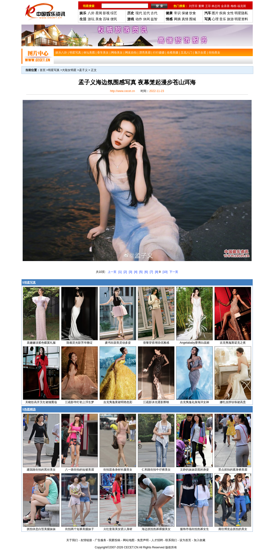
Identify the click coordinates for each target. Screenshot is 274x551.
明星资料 (241, 19)
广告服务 (100, 540)
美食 (98, 19)
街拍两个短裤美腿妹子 (79, 529)
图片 (215, 13)
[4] (135, 272)
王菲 (208, 6)
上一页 (112, 272)
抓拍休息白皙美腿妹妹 (41, 529)
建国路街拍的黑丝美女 (41, 469)
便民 (113, 19)
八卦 (91, 13)
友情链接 (86, 540)
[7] (151, 272)
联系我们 (171, 540)
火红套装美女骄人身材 (117, 529)
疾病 (222, 13)
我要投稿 (114, 540)
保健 (185, 13)
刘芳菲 (193, 6)
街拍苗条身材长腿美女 (117, 469)
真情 (185, 19)
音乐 (222, 19)
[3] (130, 272)
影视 (106, 13)
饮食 (192, 13)
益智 (154, 19)
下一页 (173, 272)
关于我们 (72, 540)
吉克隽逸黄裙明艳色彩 (117, 402)
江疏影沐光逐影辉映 (156, 402)
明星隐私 (241, 13)
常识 (177, 13)
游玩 (91, 19)
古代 (154, 13)
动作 (138, 19)
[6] (146, 272)
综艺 (113, 13)
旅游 (230, 19)
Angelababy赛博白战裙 (194, 342)
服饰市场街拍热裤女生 (194, 529)
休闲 (146, 19)
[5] (140, 272)
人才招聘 (157, 540)
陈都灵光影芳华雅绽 (80, 342)
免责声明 (143, 540)
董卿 (201, 6)
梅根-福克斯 (238, 6)
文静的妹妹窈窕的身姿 (194, 469)
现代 (138, 13)
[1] (119, 272)
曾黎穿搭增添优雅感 (156, 342)
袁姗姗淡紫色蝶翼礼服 (41, 342)
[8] (156, 272)
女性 (230, 13)
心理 (215, 19)
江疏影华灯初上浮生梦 (79, 402)
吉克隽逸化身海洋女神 (194, 402)
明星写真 (54, 70)
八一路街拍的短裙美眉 (79, 469)
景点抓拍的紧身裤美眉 (232, 469)
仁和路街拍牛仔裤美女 (156, 469)
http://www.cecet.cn (122, 91)
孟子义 (83, 70)
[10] (165, 272)
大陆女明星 (69, 70)
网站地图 (128, 540)
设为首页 (185, 540)
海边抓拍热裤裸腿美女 (156, 529)
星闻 (98, 13)
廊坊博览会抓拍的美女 (232, 529)
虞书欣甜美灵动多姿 (118, 342)
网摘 (177, 19)
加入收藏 (199, 540)
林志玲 (216, 6)
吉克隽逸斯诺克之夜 (233, 342)
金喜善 (225, 6)
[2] (125, 272)
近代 (146, 13)
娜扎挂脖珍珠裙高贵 (233, 402)
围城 (192, 19)
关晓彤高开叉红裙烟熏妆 (41, 402)
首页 (43, 70)
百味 (106, 19)
